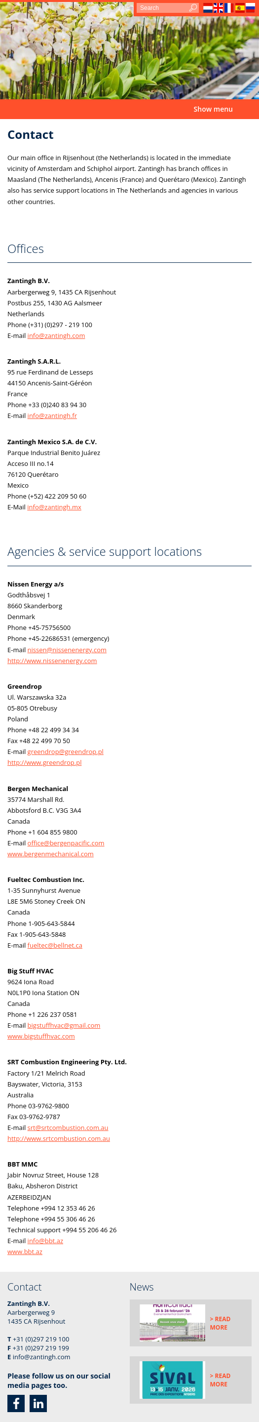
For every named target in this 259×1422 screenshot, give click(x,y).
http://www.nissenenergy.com (52, 660)
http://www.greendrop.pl (44, 762)
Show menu (213, 109)
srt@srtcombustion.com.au (68, 1127)
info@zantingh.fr (52, 415)
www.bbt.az (24, 1251)
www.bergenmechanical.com (50, 853)
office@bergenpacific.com (66, 842)
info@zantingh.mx (54, 506)
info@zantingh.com (56, 335)
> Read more (220, 1323)
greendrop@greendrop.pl (66, 751)
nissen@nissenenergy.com (67, 649)
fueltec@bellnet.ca (55, 945)
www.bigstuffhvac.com (41, 1036)
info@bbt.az (45, 1240)
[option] (129, 50)
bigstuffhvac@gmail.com (64, 1025)
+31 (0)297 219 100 (41, 1339)
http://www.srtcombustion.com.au (58, 1138)
